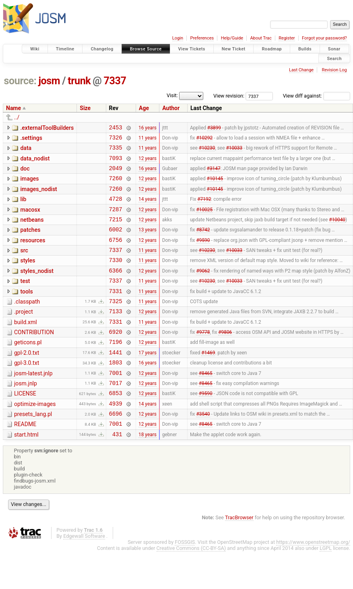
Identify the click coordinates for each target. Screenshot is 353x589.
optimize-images (35, 436)
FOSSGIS (185, 580)
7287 (115, 220)
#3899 (214, 128)
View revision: (228, 96)
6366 (115, 288)
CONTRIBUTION (34, 356)
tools (26, 311)
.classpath (27, 322)
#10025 (204, 220)
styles (27, 276)
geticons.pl (28, 367)
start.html (26, 471)
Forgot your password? (324, 38)
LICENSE (25, 425)
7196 (115, 368)
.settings (31, 139)
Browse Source (146, 49)
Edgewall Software (84, 573)
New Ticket (234, 49)
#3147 (214, 174)
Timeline (65, 49)
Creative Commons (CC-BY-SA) (191, 586)
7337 (115, 81)
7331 (115, 311)
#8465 (206, 403)
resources (32, 253)
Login (177, 38)
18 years (147, 471)
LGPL (326, 586)
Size (85, 108)
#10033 (234, 151)
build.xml (25, 345)
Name (13, 108)
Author (171, 108)
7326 (115, 140)
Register (287, 38)
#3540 (203, 449)
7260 (115, 185)
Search (334, 58)
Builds (305, 49)
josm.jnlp (25, 413)
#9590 (203, 254)
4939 (115, 437)
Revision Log (334, 70)
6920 (115, 357)
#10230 (207, 151)
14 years (147, 208)
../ (16, 117)
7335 (115, 151)
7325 (115, 323)
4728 (115, 208)
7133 (115, 334)
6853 (115, 425)
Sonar (334, 49)
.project (23, 333)
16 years (147, 128)
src (24, 265)
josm (49, 81)
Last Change (301, 70)
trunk (79, 81)
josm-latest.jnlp (33, 402)
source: (20, 81)
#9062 (203, 288)
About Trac (261, 38)
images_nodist (38, 196)
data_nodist (35, 162)
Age (144, 108)
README (25, 459)
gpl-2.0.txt (26, 379)
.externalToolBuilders (47, 128)
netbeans (31, 230)
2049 (115, 174)
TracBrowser (239, 555)
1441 (115, 380)
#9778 (203, 357)
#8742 (203, 243)
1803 (115, 391)
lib (23, 207)
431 (117, 471)
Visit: (172, 95)
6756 (115, 254)
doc (24, 173)
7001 (115, 403)
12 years (147, 162)
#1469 (208, 380)
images (29, 184)
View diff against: (316, 96)
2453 (115, 128)
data (25, 150)
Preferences (202, 38)
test (25, 299)
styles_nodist (36, 288)
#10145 (215, 185)
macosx (30, 219)
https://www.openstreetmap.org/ (313, 580)
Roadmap (272, 49)
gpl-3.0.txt (26, 390)
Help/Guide (232, 38)
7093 (115, 163)
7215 (115, 231)
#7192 (204, 208)
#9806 (225, 357)
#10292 (204, 139)
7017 (115, 414)
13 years (147, 243)
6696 (115, 448)
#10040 (337, 231)
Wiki (34, 49)
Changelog (102, 49)
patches (30, 242)
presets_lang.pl (33, 448)
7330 (115, 277)
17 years (147, 380)
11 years (147, 139)
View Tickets (191, 49)
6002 (115, 242)
